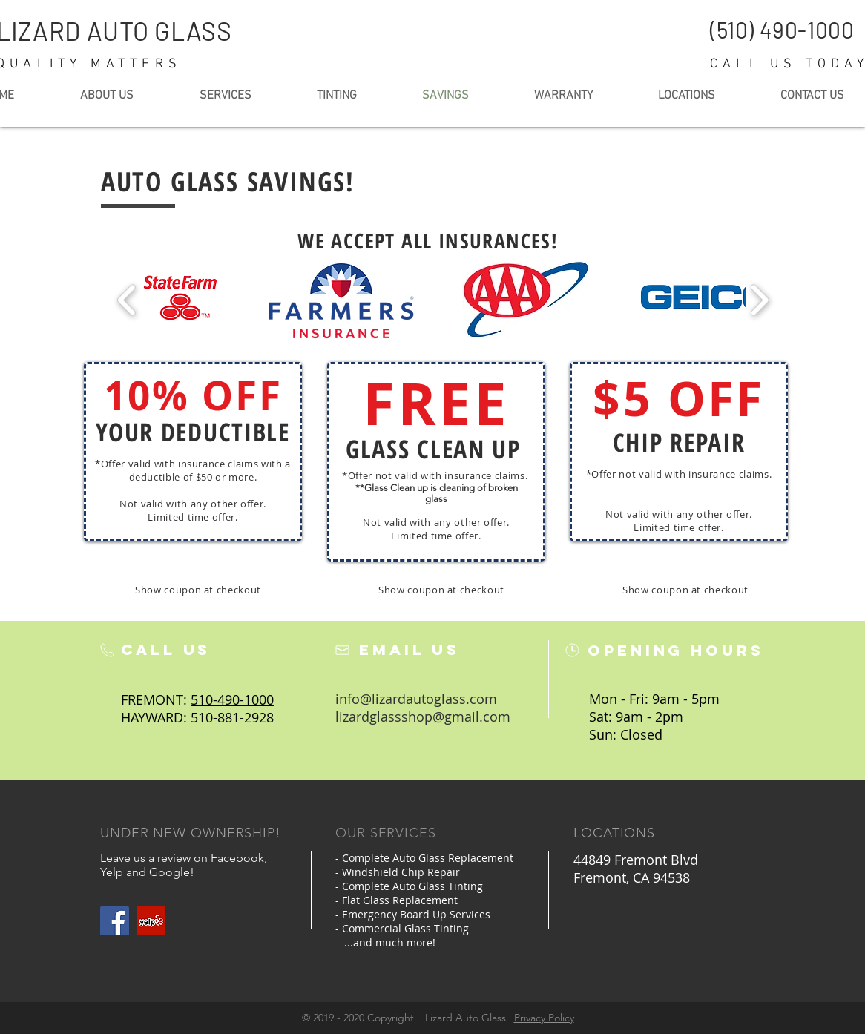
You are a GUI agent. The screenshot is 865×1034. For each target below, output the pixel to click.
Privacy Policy (544, 1017)
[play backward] (127, 300)
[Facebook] (114, 920)
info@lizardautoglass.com (416, 699)
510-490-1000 (232, 699)
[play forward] (759, 300)
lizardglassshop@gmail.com (422, 716)
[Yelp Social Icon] (151, 920)
